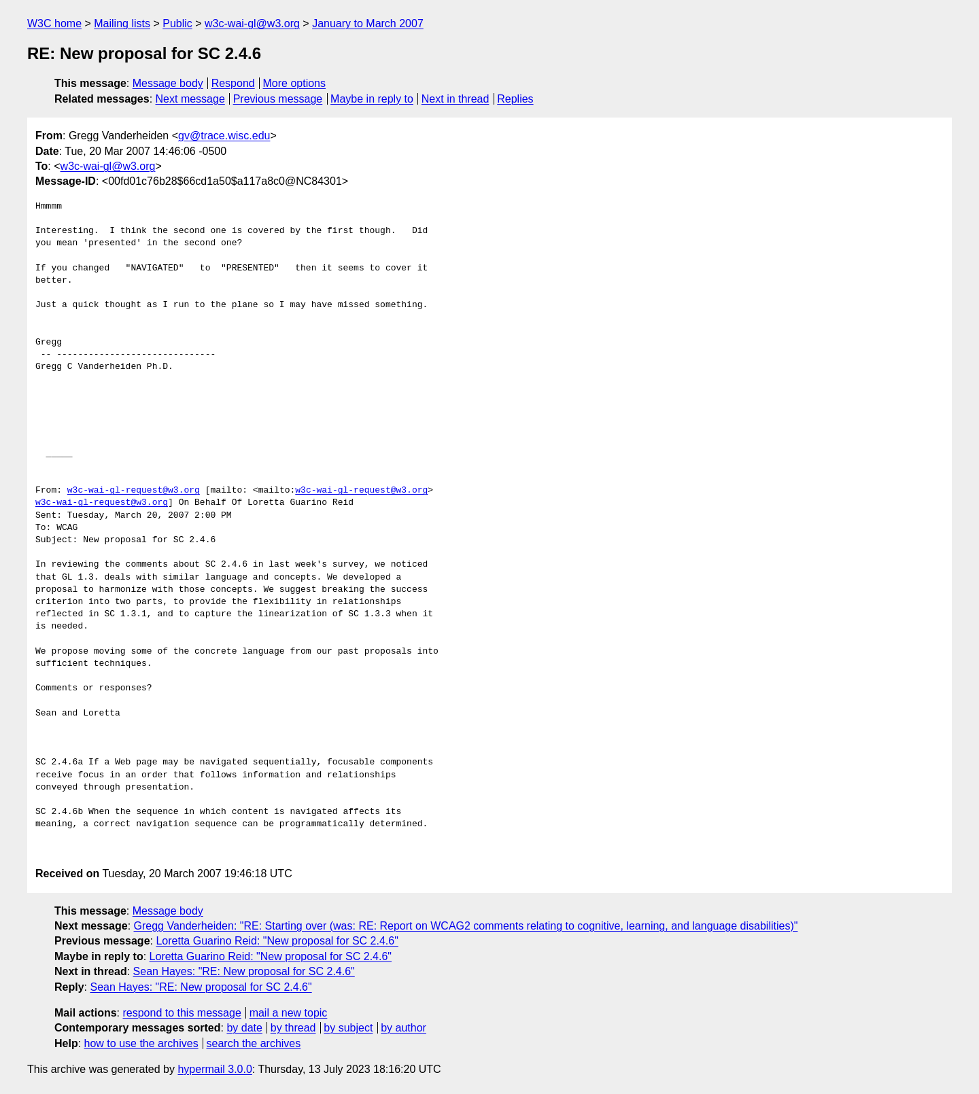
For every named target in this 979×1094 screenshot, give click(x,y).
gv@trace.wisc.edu (224, 135)
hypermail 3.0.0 (214, 1069)
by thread (293, 1028)
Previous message (278, 99)
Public (177, 23)
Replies (515, 99)
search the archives (254, 1043)
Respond (233, 83)
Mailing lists (122, 23)
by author (403, 1028)
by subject (348, 1028)
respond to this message (181, 1013)
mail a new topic (289, 1013)
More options (294, 83)
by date (244, 1028)
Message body (168, 83)
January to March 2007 (368, 23)
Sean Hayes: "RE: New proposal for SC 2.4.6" (244, 971)
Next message (190, 99)
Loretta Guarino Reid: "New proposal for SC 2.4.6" (277, 941)
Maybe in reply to (371, 99)
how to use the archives (141, 1043)
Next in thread (456, 99)
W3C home (54, 23)
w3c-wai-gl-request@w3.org (133, 490)
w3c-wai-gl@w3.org (252, 23)
